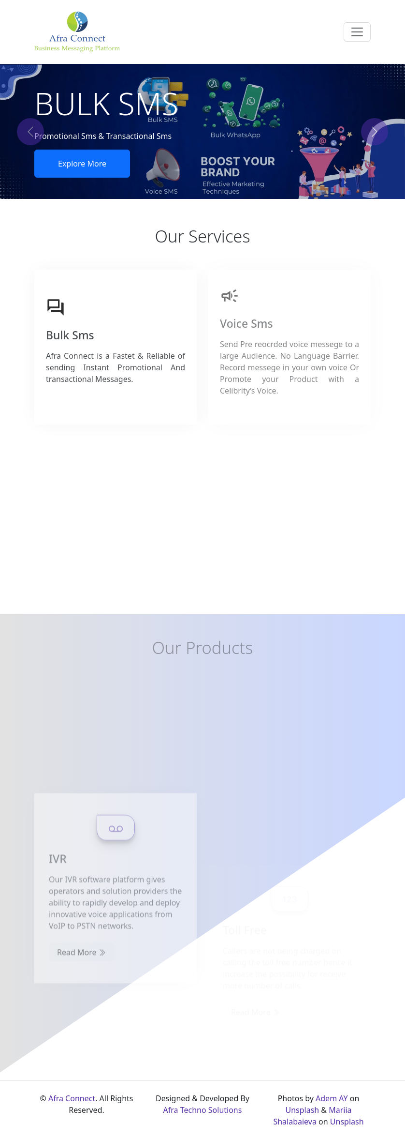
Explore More (82, 163)
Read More (81, 994)
